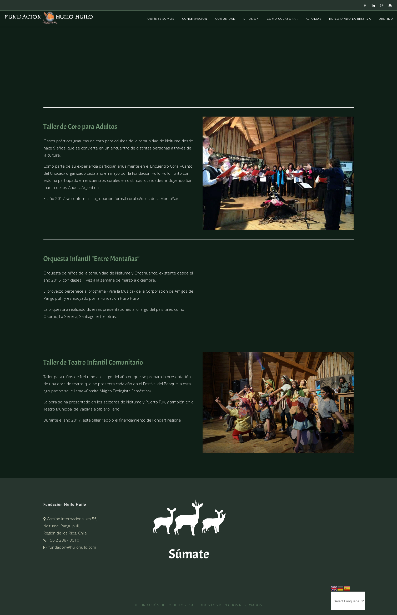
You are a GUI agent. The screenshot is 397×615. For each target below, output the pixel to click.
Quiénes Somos (160, 19)
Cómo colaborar (282, 19)
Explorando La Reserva (350, 19)
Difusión (251, 19)
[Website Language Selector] (348, 601)
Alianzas (313, 19)
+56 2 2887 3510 (61, 540)
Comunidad (225, 19)
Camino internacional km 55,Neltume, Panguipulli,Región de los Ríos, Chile (70, 526)
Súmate (189, 554)
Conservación (194, 19)
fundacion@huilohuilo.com (69, 547)
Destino (386, 19)
